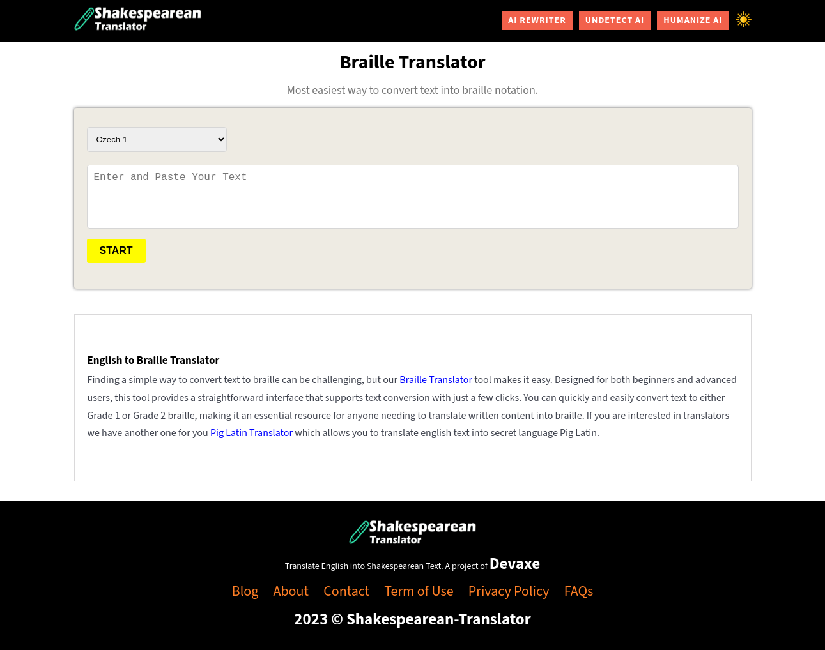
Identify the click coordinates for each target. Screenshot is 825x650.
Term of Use (418, 591)
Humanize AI (692, 20)
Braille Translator (435, 380)
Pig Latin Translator (251, 433)
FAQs (579, 591)
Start (116, 250)
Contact (346, 591)
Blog (245, 591)
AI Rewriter (537, 20)
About (291, 591)
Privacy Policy (509, 591)
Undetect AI (614, 20)
